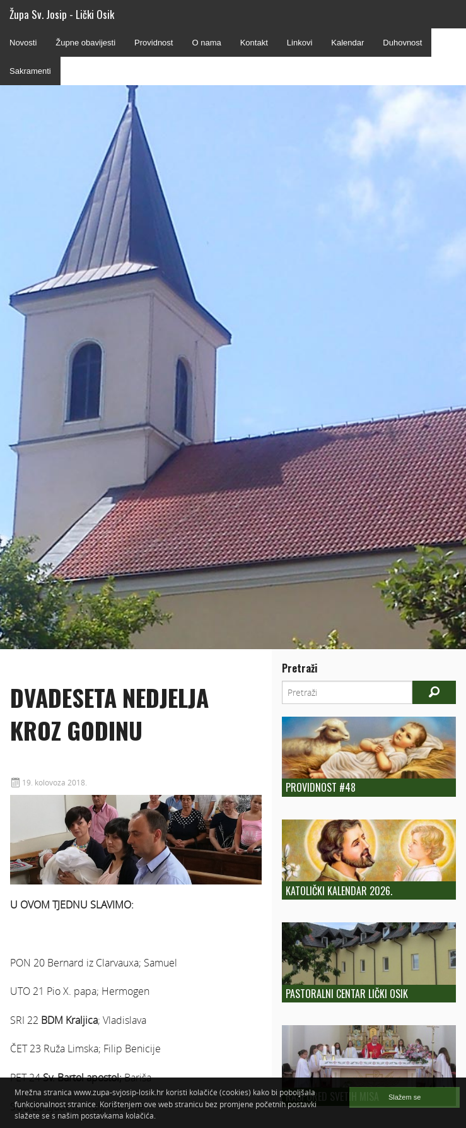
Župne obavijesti (85, 42)
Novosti (23, 42)
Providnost (153, 42)
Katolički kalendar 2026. (339, 890)
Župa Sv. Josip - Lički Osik (61, 14)
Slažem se (404, 1097)
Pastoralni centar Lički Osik (347, 993)
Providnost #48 (321, 787)
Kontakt (254, 42)
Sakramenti (30, 71)
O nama (206, 42)
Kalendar (347, 42)
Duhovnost (402, 42)
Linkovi (299, 42)
